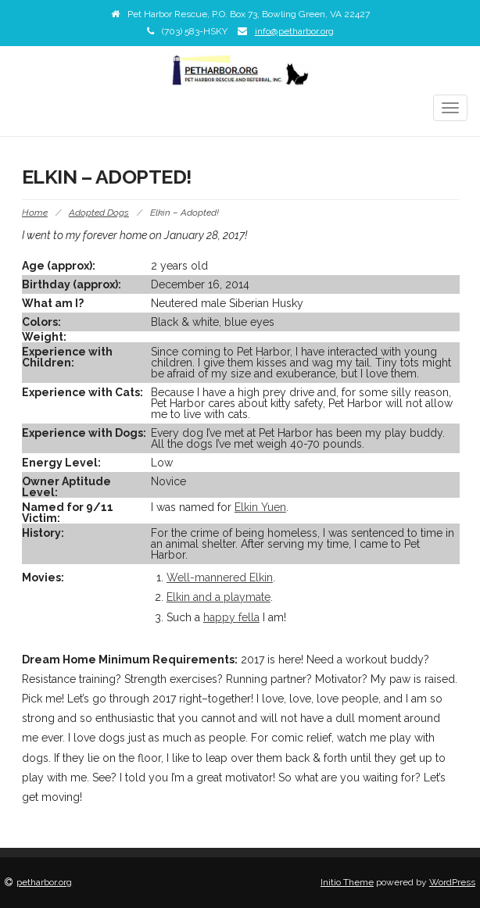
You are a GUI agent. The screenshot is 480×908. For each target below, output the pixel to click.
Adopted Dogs (99, 212)
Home (35, 212)
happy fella (231, 617)
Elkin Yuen (260, 507)
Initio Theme (347, 882)
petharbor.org (44, 882)
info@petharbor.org (294, 31)
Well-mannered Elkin (220, 577)
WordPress (452, 882)
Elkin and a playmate (218, 597)
